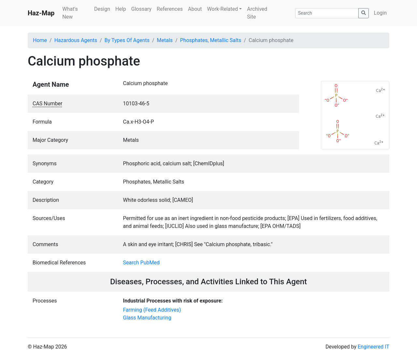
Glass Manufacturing (147, 318)
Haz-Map (41, 13)
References (170, 9)
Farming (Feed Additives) (152, 310)
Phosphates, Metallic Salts (210, 40)
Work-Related (222, 9)
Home (40, 40)
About (195, 9)
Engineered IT (373, 347)
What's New (70, 13)
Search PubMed (141, 263)
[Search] (327, 13)
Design (102, 9)
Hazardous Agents (75, 40)
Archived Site (257, 13)
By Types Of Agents (127, 40)
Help (120, 9)
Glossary (141, 9)
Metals (165, 40)
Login (380, 13)
